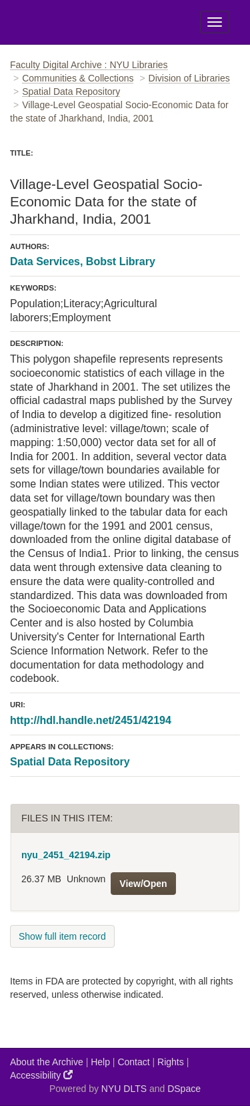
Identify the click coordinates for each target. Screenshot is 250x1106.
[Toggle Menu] (214, 22)
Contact (133, 1062)
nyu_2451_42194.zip (66, 855)
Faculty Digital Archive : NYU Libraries (89, 64)
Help (100, 1062)
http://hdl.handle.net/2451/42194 (90, 720)
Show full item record (62, 936)
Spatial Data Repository (71, 91)
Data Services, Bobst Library (82, 261)
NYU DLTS (124, 1088)
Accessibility (41, 1075)
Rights (170, 1062)
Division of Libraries (189, 78)
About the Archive (46, 1062)
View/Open (143, 883)
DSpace (184, 1088)
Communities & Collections (77, 78)
